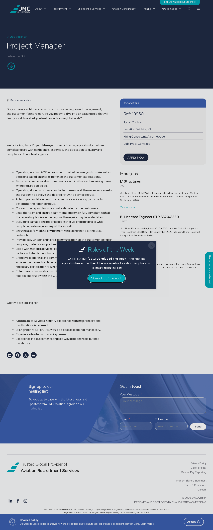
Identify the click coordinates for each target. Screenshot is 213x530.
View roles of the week (106, 278)
